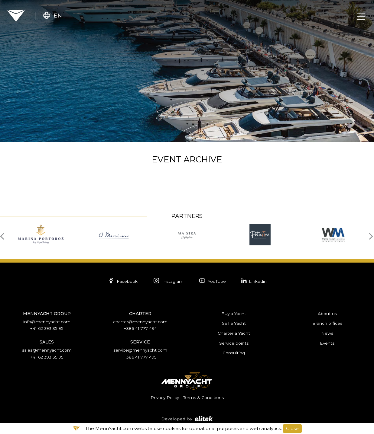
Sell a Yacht (234, 323)
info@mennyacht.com (46, 321)
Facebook (120, 281)
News (327, 332)
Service (140, 341)
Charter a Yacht (234, 332)
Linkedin (256, 280)
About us (327, 313)
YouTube (213, 281)
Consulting (234, 352)
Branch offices (327, 323)
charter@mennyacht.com (140, 321)
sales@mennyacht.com (47, 349)
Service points (234, 342)
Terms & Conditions (204, 396)
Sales (47, 341)
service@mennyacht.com (140, 349)
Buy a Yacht (233, 313)
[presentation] (4, 236)
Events (327, 342)
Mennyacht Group (47, 313)
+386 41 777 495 (140, 356)
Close (292, 428)
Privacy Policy (164, 396)
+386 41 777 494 (140, 328)
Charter (140, 313)
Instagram (167, 281)
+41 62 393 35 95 (47, 328)
